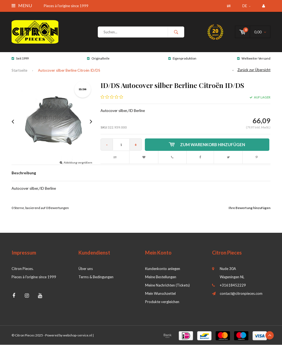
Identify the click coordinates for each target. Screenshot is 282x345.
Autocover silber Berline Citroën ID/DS (69, 70)
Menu (22, 5)
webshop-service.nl (77, 335)
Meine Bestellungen (160, 277)
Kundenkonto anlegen (162, 269)
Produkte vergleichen (162, 302)
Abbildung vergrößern (78, 162)
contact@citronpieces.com (241, 293)
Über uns (85, 269)
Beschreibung (24, 173)
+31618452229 (233, 285)
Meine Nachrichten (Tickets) (167, 285)
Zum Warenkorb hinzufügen (207, 144)
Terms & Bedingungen (95, 277)
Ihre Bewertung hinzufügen (249, 208)
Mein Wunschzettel (160, 293)
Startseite (19, 70)
